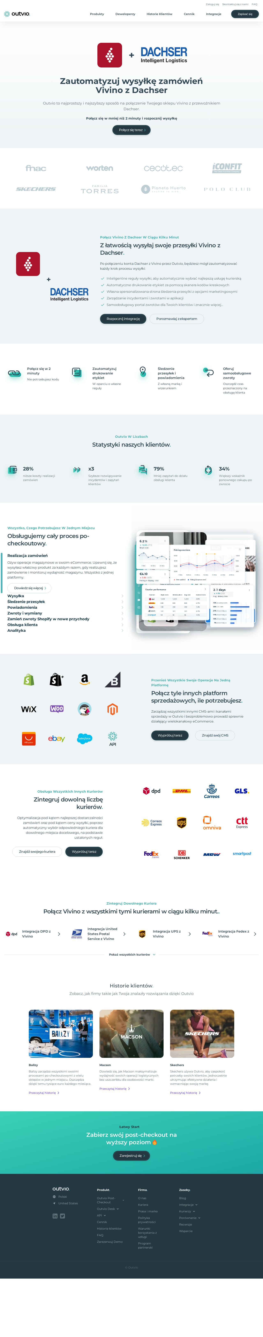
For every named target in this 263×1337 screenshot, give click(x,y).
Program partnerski (145, 1305)
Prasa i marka (148, 1270)
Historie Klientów (159, 14)
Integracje (213, 14)
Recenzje (185, 1284)
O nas (142, 1257)
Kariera (143, 1264)
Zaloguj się (212, 4)
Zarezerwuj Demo (110, 1301)
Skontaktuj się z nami (235, 4)
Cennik (189, 14)
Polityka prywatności (147, 1279)
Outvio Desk (108, 1268)
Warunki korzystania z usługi (147, 1292)
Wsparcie (186, 1290)
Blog (182, 1257)
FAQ (254, 4)
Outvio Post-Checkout (111, 1259)
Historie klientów (109, 1288)
